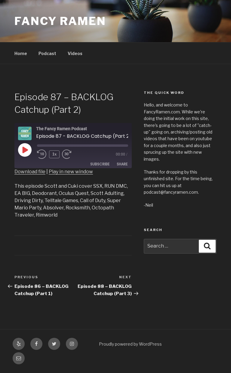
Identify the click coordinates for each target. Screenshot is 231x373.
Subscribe (99, 164)
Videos (75, 53)
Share (122, 164)
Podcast (47, 53)
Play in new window (71, 171)
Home (20, 53)
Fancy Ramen (60, 21)
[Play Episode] (24, 149)
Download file (29, 171)
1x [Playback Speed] (54, 154)
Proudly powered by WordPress (130, 344)
